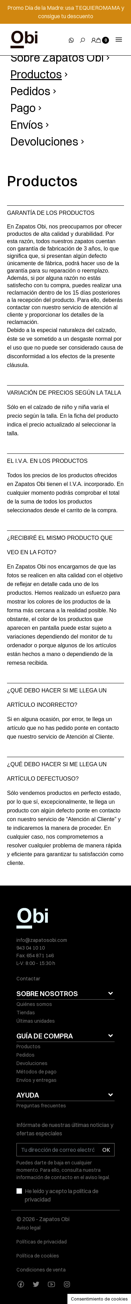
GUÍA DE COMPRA (44, 1035)
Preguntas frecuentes (41, 1105)
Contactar (28, 978)
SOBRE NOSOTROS (47, 993)
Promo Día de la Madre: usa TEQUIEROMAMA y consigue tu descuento (65, 12)
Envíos (26, 125)
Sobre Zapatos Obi (57, 57)
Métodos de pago (36, 1072)
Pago (23, 108)
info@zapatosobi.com (41, 940)
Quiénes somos (34, 1004)
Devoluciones (44, 141)
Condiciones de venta (41, 1270)
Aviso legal (28, 1228)
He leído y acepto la (62, 1195)
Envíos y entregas (36, 1080)
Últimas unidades (35, 1021)
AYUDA (27, 1095)
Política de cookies (37, 1256)
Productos (36, 74)
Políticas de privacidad (41, 1242)
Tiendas (25, 1012)
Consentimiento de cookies (99, 1299)
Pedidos (30, 91)
